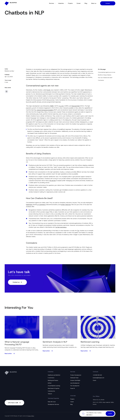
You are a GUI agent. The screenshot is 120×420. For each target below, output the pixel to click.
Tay (78, 230)
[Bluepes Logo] (11, 3)
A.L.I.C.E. (61, 106)
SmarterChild (75, 106)
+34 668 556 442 (97, 375)
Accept (110, 413)
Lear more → (89, 414)
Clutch (94, 380)
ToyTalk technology (60, 227)
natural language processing (45, 110)
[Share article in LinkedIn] (6, 91)
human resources (66, 204)
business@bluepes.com (98, 377)
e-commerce (41, 204)
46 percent (52, 180)
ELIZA (48, 90)
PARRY (52, 106)
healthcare (29, 204)
